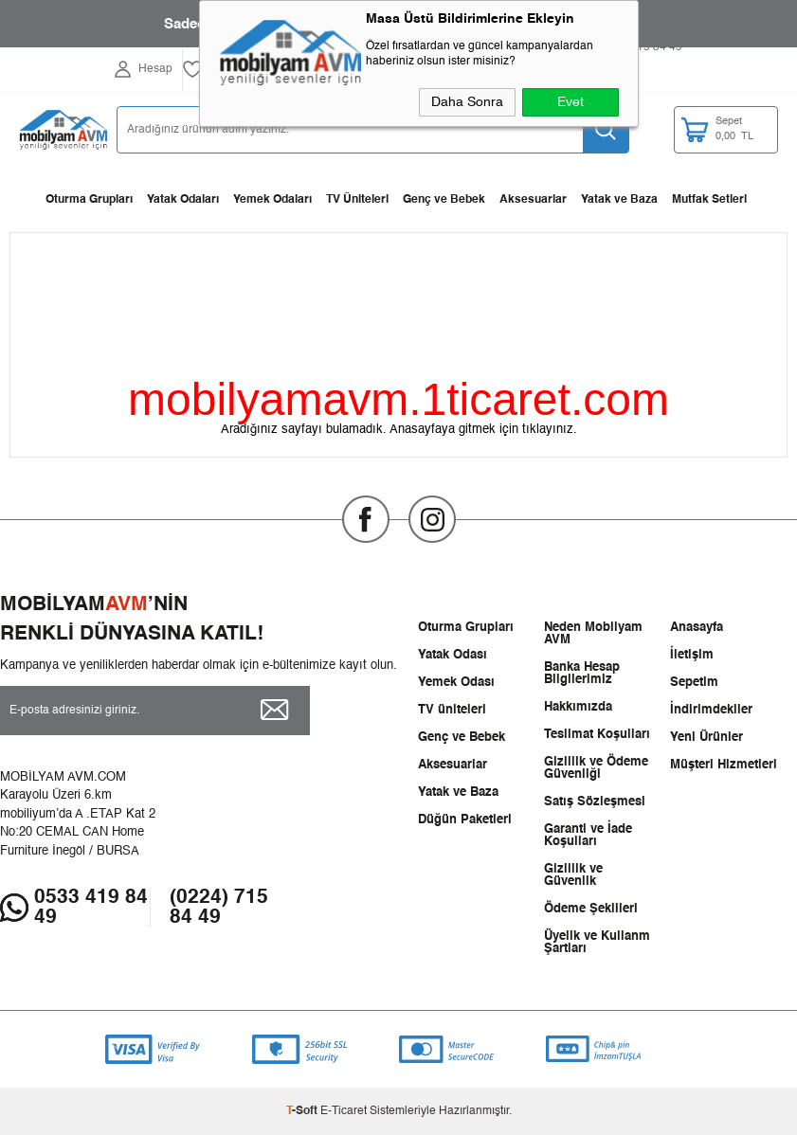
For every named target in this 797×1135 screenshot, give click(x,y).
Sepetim (694, 682)
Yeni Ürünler (706, 737)
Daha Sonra (467, 102)
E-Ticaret (343, 1111)
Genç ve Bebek (444, 200)
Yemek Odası (456, 682)
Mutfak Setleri (709, 200)
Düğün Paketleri (465, 820)
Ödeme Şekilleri (591, 909)
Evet (570, 102)
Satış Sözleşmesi (594, 802)
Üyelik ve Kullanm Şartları (597, 942)
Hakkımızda (578, 707)
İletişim (692, 655)
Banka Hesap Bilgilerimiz (582, 673)
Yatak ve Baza (619, 200)
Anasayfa (696, 628)
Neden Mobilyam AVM (593, 634)
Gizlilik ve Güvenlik (573, 875)
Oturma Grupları (89, 200)
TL (746, 130)
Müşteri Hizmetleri (723, 765)
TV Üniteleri (357, 200)
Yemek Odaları (272, 200)
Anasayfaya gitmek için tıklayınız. (483, 429)
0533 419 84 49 (91, 908)
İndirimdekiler (711, 710)
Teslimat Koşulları (597, 735)
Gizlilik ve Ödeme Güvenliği (596, 768)
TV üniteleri (452, 710)
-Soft (303, 1111)
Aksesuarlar (533, 200)
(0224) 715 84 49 (219, 908)
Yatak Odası (452, 655)
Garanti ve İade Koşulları (588, 835)
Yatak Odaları (183, 200)
